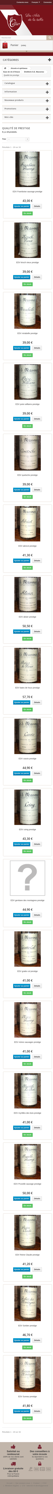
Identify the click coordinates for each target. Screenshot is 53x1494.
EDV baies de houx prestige (27, 688)
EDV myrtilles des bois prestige (27, 1113)
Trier (4, 139)
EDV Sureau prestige (27, 1396)
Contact (36, 1483)
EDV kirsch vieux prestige (27, 262)
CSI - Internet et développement (35, 1486)
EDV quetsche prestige (27, 475)
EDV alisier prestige (27, 617)
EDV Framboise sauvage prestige (27, 191)
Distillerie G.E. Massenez (34, 72)
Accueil (9, 1483)
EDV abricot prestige (27, 546)
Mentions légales (12, 1486)
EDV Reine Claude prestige (27, 1255)
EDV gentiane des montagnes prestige (28, 900)
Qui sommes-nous (22, 1483)
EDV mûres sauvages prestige (27, 1042)
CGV (44, 1483)
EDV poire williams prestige (27, 404)
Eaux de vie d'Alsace (11, 72)
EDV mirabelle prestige (27, 333)
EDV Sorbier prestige (27, 1326)
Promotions (10, 108)
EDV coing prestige (27, 829)
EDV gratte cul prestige (27, 971)
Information (11, 91)
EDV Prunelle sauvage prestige (27, 1184)
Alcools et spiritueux (19, 68)
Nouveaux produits (14, 100)
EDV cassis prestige (27, 758)
